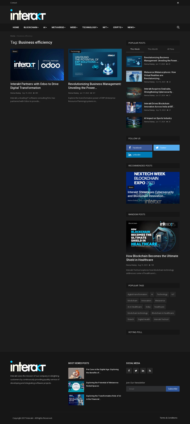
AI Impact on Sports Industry (158, 118)
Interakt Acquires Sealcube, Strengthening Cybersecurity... (159, 90)
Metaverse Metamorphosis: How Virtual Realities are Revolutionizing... (160, 75)
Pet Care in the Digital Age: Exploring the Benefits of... (102, 371)
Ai (152, 294)
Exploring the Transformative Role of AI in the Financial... (103, 397)
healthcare (159, 306)
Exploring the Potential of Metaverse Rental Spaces (102, 384)
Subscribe (172, 388)
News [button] (131, 27)
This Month (153, 49)
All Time (170, 49)
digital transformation (137, 294)
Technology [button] (90, 27)
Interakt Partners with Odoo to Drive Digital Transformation (34, 86)
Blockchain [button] (31, 27)
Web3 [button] (73, 27)
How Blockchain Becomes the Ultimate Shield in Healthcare (152, 258)
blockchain (132, 300)
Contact (13, 2)
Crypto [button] (118, 27)
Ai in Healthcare (135, 306)
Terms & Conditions (168, 417)
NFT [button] (105, 27)
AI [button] (45, 27)
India (148, 306)
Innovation (146, 300)
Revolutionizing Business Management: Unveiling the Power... (94, 86)
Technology (162, 294)
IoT (173, 294)
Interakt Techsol (161, 319)
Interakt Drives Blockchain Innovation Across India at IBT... (159, 105)
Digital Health (144, 319)
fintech (131, 319)
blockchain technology (138, 313)
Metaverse (160, 300)
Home (16, 27)
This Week (135, 49)
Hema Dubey (15, 93)
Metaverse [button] (58, 27)
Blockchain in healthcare (163, 313)
